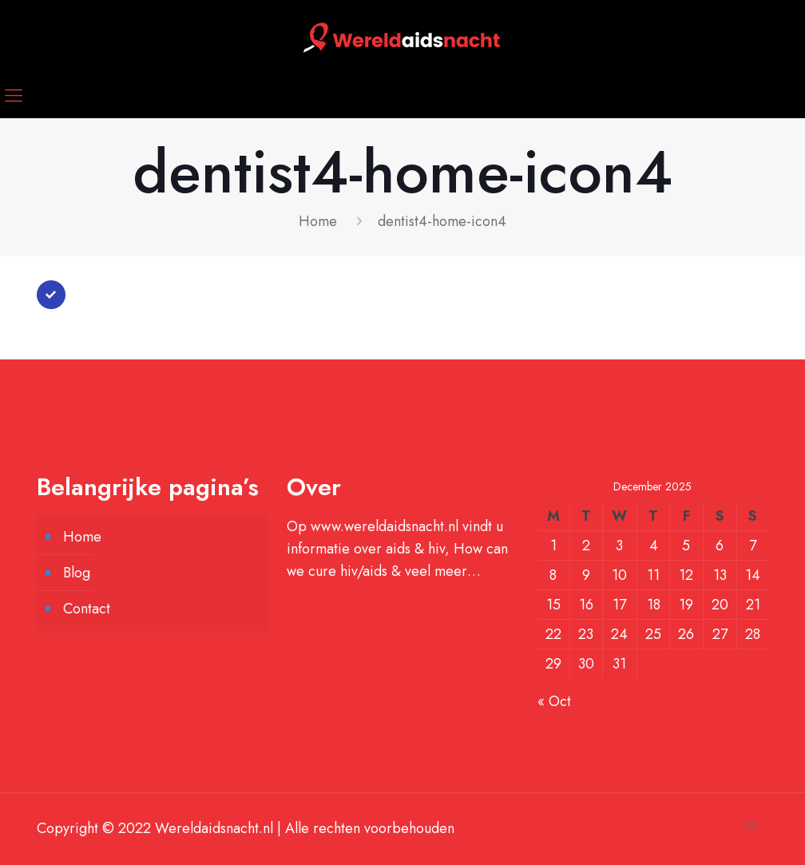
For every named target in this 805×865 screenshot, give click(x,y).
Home (318, 221)
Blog (76, 572)
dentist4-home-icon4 (442, 221)
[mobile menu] (13, 95)
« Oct (554, 701)
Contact (86, 608)
